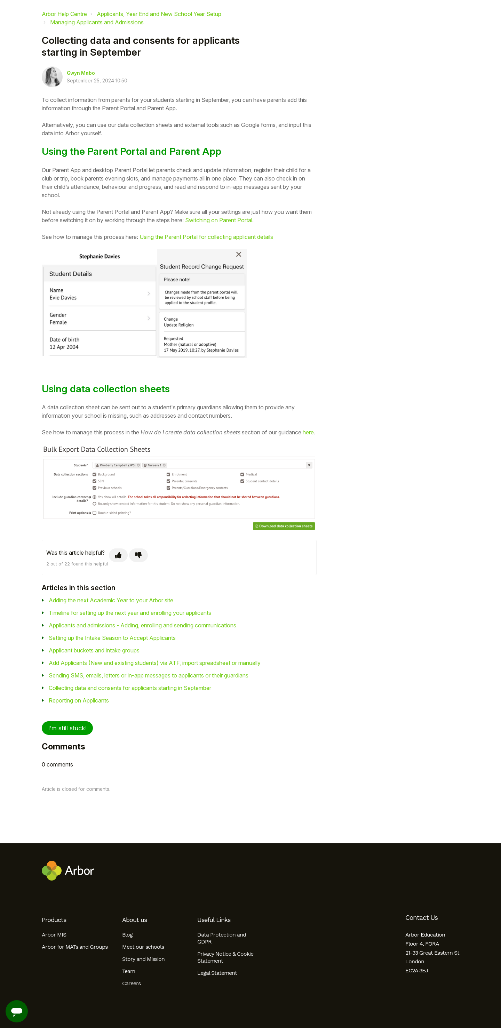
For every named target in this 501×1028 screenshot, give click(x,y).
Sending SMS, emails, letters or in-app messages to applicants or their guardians (148, 675)
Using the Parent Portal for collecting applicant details (206, 236)
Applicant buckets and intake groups (94, 650)
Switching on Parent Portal (218, 220)
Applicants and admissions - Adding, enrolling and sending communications (142, 625)
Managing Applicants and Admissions (97, 22)
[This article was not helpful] (138, 555)
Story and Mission (143, 959)
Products (54, 919)
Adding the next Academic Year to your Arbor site (111, 600)
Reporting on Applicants (79, 700)
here (308, 432)
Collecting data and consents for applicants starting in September (130, 687)
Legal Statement (217, 973)
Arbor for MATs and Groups (75, 946)
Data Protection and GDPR (221, 938)
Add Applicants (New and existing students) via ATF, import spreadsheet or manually (155, 662)
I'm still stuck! (67, 728)
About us (134, 919)
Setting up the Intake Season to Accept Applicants (112, 637)
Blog (127, 934)
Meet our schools (143, 946)
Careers (131, 983)
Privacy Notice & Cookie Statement (225, 957)
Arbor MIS (54, 934)
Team (128, 971)
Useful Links (213, 919)
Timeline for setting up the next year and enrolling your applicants (130, 612)
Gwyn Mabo (81, 73)
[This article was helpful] (118, 555)
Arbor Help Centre (64, 13)
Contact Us (421, 918)
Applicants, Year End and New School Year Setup (159, 13)
